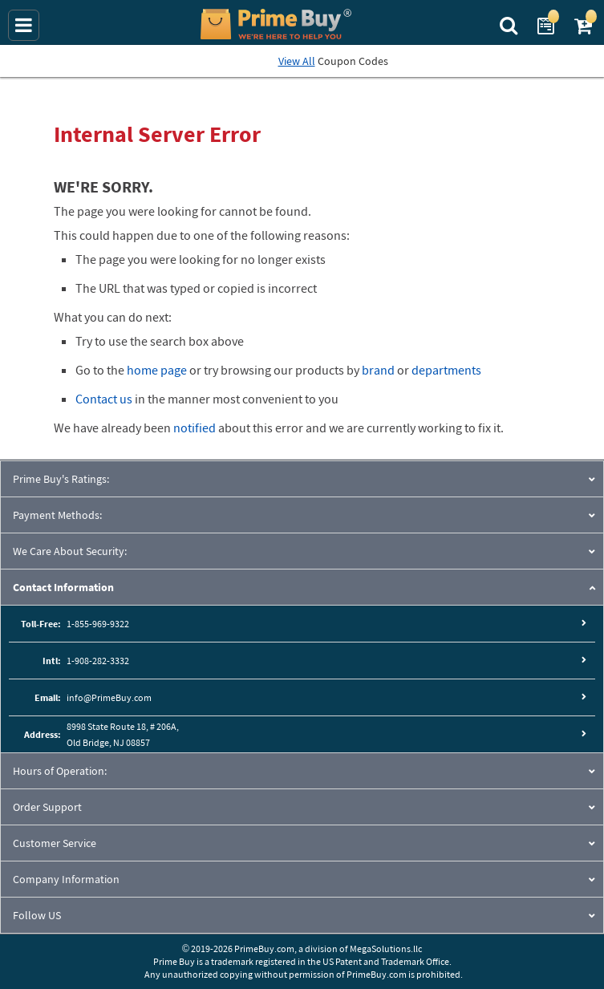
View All (296, 61)
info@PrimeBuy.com (109, 697)
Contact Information (63, 587)
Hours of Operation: (60, 771)
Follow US (37, 915)
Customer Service (54, 843)
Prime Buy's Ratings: (61, 479)
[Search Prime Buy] (510, 24)
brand (378, 370)
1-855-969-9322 (98, 624)
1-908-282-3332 (98, 661)
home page (157, 370)
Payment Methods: (57, 515)
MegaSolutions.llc (386, 948)
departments (446, 370)
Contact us (103, 399)
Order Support (47, 807)
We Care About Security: (70, 551)
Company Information (66, 879)
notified (194, 428)
